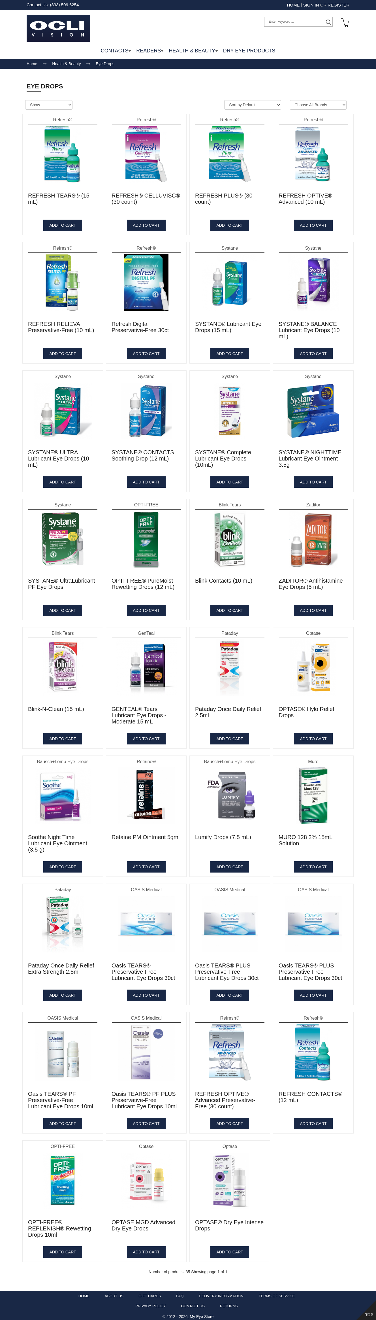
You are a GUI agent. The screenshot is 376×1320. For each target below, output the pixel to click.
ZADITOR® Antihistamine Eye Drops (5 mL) (311, 581)
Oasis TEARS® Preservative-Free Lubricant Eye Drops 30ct (143, 969)
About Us (114, 1294)
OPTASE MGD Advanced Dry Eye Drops (143, 1223)
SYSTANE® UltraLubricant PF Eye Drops (61, 581)
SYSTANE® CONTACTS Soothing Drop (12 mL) (143, 453)
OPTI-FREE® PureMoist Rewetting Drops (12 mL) (143, 581)
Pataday (229, 631)
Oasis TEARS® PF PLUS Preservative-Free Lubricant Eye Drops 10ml (144, 1097)
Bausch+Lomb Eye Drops (63, 759)
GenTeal (146, 631)
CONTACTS (115, 48)
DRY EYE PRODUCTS (249, 48)
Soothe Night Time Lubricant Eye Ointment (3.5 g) (57, 841)
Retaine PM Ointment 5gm (145, 835)
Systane (230, 245)
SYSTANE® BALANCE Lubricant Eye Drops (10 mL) (309, 328)
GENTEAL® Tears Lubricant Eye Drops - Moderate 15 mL (139, 712)
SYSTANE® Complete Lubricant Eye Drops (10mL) (223, 456)
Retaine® (146, 759)
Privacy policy (150, 1304)
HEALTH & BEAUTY (192, 48)
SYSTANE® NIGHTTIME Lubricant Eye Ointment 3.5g (310, 456)
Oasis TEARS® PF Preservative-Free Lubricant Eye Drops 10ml (60, 1097)
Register (338, 5)
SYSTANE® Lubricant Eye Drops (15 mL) (228, 325)
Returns (229, 1304)
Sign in (311, 5)
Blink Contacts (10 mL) (223, 578)
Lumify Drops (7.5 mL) (223, 835)
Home (293, 5)
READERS (148, 48)
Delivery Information (221, 1294)
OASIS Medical (146, 887)
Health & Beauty (66, 61)
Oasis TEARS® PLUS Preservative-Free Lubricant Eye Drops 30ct (227, 969)
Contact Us (193, 1304)
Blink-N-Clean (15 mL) (56, 706)
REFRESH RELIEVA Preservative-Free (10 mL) (61, 325)
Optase (313, 631)
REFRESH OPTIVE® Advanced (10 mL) (305, 196)
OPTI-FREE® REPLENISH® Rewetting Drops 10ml (59, 1226)
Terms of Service (277, 1294)
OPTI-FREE (146, 502)
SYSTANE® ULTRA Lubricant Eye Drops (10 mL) (58, 456)
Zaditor (313, 502)
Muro (313, 759)
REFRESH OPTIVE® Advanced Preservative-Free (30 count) (225, 1097)
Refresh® (62, 117)
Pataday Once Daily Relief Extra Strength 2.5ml (61, 966)
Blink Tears (230, 502)
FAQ (179, 1294)
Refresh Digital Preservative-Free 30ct (140, 325)
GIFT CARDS (150, 1294)
